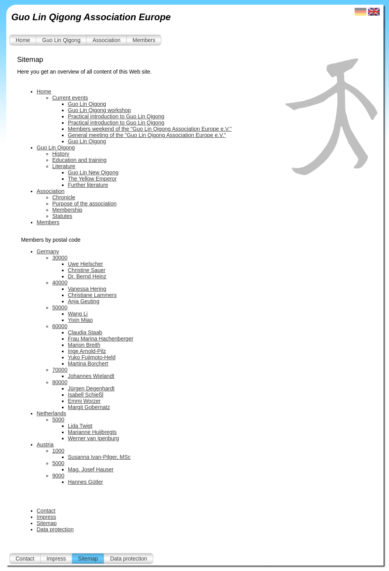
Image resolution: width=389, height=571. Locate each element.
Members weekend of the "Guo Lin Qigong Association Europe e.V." (150, 129)
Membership (67, 210)
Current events (70, 98)
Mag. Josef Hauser (91, 469)
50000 (59, 307)
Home (23, 40)
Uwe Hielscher (85, 264)
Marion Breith (84, 345)
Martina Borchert (88, 363)
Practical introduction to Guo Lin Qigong (116, 116)
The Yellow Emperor (92, 179)
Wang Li (78, 314)
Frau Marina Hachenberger (100, 339)
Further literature (88, 185)
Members (144, 40)
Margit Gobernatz (89, 407)
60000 (59, 326)
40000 (59, 282)
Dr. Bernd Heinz (87, 276)
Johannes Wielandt (91, 376)
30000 (59, 258)
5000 (58, 419)
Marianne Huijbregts (92, 432)
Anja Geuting (83, 301)
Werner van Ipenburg (93, 438)
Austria (45, 444)
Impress (46, 517)
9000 (58, 476)
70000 (59, 370)
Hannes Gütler (85, 482)
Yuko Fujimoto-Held (91, 357)
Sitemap (47, 523)
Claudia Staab (85, 332)
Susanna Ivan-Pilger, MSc (99, 457)
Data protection (55, 529)
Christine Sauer (87, 270)
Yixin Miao (80, 320)
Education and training (79, 160)
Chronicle (63, 197)
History (60, 154)
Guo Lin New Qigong (93, 172)
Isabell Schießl (85, 395)
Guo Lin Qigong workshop (99, 110)
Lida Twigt (80, 426)
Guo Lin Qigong (61, 40)
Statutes (62, 216)
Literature (63, 166)
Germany (48, 251)
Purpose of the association (84, 203)
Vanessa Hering (87, 289)
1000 (58, 451)
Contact (46, 511)
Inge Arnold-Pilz (87, 351)
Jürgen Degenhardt (91, 388)
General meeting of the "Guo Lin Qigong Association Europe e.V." (147, 135)
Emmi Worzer (84, 401)
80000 (59, 382)
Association (106, 40)
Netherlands (51, 413)
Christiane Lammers (92, 295)
